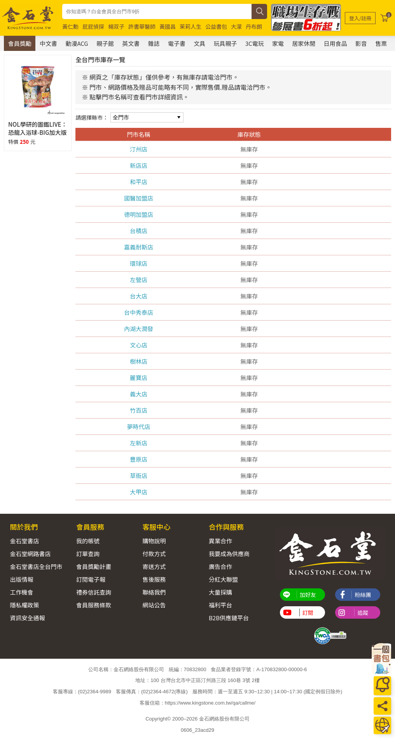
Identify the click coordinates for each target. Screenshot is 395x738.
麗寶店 (138, 377)
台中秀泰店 (138, 312)
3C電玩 (254, 43)
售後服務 (154, 579)
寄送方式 (154, 566)
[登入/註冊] (360, 18)
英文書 (131, 43)
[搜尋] (259, 11)
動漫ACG (76, 43)
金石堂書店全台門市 (36, 566)
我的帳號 (88, 541)
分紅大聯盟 (223, 579)
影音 (361, 43)
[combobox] (157, 11)
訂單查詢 (88, 554)
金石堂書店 (24, 541)
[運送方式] (382, 725)
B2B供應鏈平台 (229, 618)
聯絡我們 (154, 592)
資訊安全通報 (27, 618)
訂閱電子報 (90, 579)
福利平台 (220, 605)
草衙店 (138, 475)
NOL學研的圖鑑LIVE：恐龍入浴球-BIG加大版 (37, 128)
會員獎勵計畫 (93, 566)
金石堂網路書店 (30, 554)
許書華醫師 (142, 26)
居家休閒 (303, 43)
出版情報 (21, 579)
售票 (381, 43)
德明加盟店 (138, 214)
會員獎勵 (19, 43)
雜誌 (154, 43)
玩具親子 (225, 43)
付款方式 (154, 554)
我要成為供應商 (229, 554)
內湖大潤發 (138, 329)
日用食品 (335, 43)
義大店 (138, 394)
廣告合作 (220, 566)
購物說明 (154, 541)
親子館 (105, 43)
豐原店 (138, 459)
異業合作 (220, 541)
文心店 (138, 345)
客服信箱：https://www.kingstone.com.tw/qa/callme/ (197, 702)
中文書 (48, 43)
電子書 (176, 43)
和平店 (138, 182)
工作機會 (21, 592)
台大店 (138, 296)
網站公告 (154, 605)
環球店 (138, 263)
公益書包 (216, 26)
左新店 (138, 443)
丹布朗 (254, 26)
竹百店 (138, 410)
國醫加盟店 (138, 198)
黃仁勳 (70, 26)
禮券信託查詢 (93, 592)
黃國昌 (167, 26)
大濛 (236, 26)
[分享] (382, 706)
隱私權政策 (24, 605)
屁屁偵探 (93, 26)
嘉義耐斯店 (138, 247)
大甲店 (138, 492)
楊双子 (116, 26)
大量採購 (220, 592)
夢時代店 (138, 426)
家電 (278, 43)
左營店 (138, 280)
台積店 (138, 231)
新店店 (138, 165)
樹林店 (138, 361)
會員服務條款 (93, 605)
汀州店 (138, 149)
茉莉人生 (190, 26)
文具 (199, 43)
